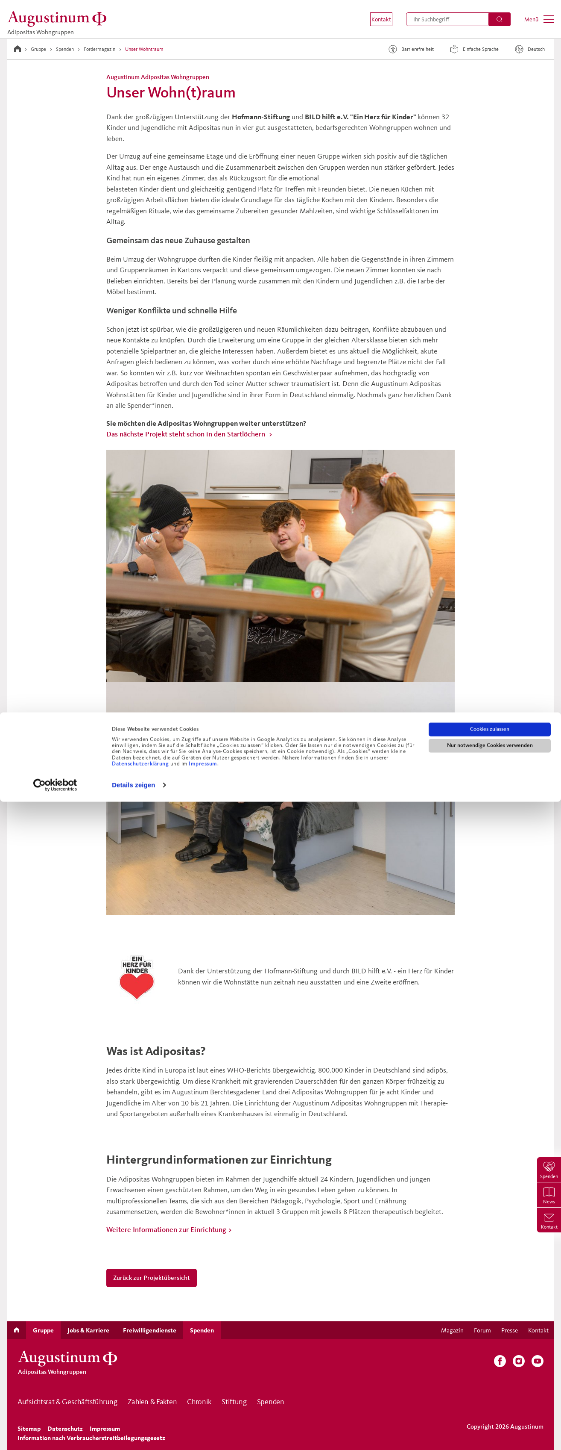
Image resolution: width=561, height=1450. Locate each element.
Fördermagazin (99, 49)
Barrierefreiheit (410, 49)
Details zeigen (133, 1433)
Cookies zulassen (489, 1377)
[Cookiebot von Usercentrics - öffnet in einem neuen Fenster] (55, 1433)
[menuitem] (375, 19)
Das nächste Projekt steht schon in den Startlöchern (186, 433)
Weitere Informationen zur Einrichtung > (169, 1229)
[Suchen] (499, 19)
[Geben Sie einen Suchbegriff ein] (458, 19)
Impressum (203, 1412)
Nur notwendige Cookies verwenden (490, 1393)
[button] (375, 19)
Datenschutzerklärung (141, 1412)
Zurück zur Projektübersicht (151, 1277)
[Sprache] (530, 49)
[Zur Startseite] (17, 49)
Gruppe (38, 49)
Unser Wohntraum (144, 49)
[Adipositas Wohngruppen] (59, 19)
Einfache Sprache (473, 49)
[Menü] (539, 19)
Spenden (65, 49)
